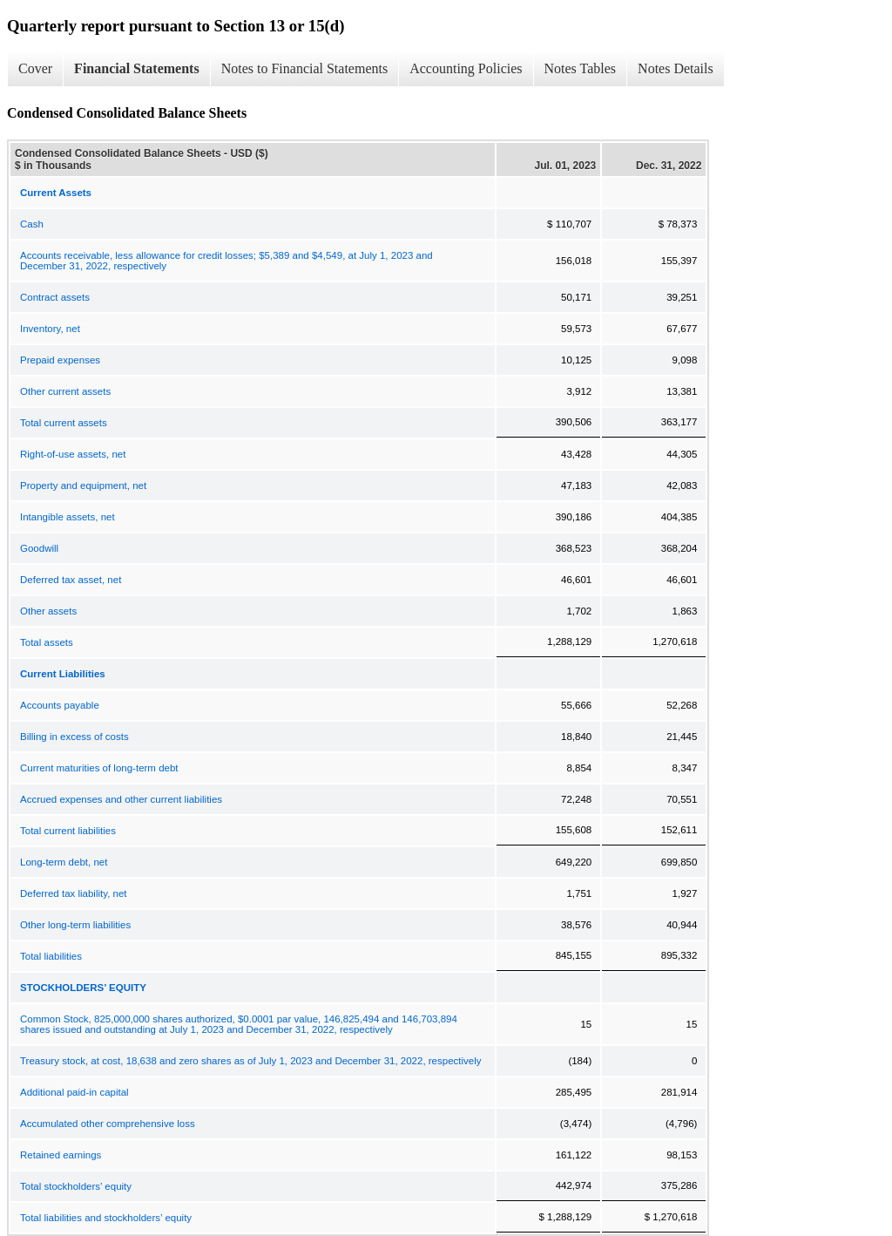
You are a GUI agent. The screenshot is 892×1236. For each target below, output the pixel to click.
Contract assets (55, 297)
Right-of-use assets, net (72, 454)
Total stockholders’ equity (76, 1186)
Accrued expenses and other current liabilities (121, 799)
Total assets (46, 642)
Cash (32, 224)
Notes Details (675, 68)
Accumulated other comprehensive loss (107, 1123)
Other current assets (65, 391)
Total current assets (63, 423)
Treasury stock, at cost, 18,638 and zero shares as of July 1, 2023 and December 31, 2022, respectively (251, 1061)
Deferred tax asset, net (70, 579)
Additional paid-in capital (74, 1092)
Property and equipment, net (83, 485)
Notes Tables (580, 68)
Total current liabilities (68, 830)
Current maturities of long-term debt (99, 768)
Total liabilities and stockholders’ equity (106, 1217)
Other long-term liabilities (75, 925)
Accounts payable (59, 705)
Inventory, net (50, 328)
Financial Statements (136, 68)
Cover (35, 68)
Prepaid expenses (60, 360)
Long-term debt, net (63, 862)
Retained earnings (60, 1155)
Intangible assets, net (67, 517)
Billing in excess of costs (74, 736)
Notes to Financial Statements (305, 68)
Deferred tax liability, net (73, 893)
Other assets (48, 611)
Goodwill (39, 548)
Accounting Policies (465, 68)
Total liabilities (51, 956)
